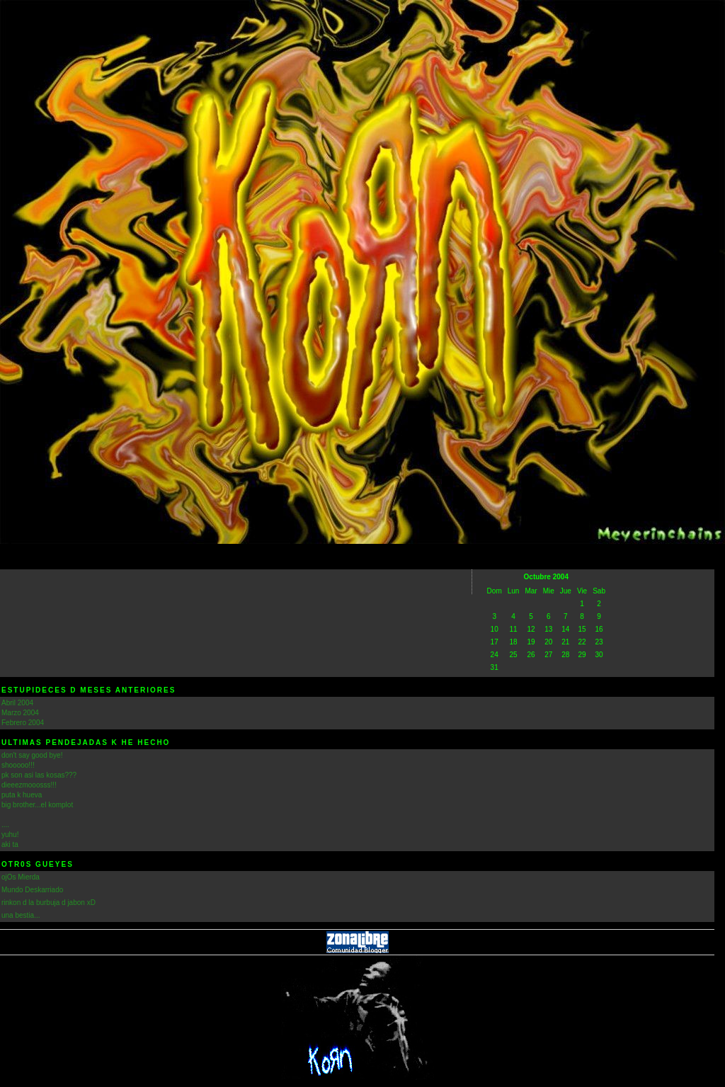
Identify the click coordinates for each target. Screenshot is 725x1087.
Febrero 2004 (22, 723)
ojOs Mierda (20, 877)
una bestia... (20, 915)
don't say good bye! (31, 755)
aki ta (9, 844)
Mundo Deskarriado (32, 890)
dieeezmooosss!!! (29, 785)
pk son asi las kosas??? (38, 775)
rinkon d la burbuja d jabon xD (48, 902)
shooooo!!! (18, 765)
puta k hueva (21, 795)
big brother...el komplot (37, 805)
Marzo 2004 (20, 713)
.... (5, 825)
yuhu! (9, 834)
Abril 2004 (17, 703)
